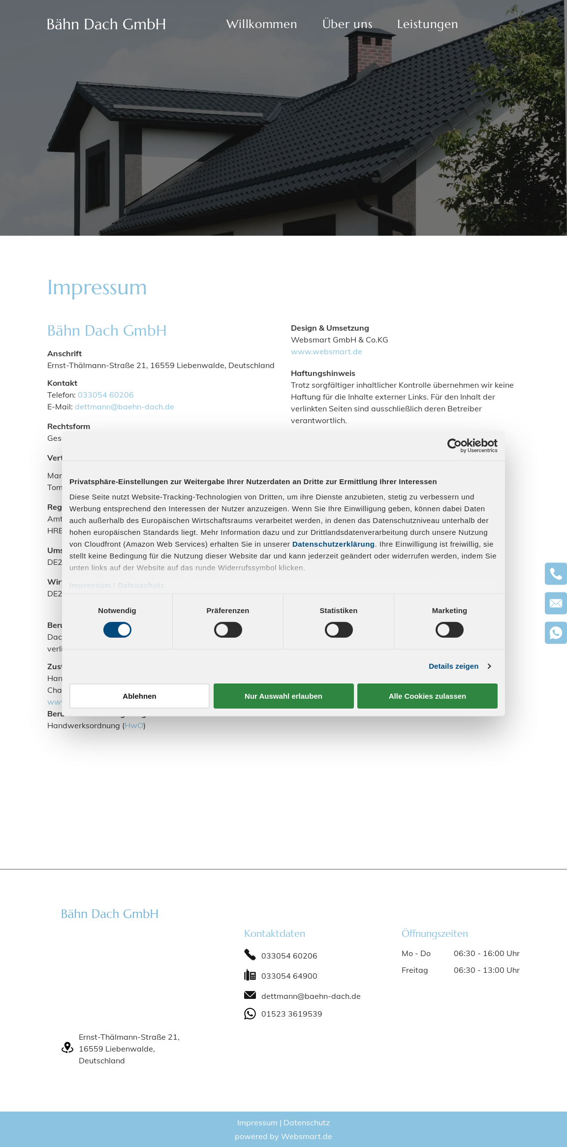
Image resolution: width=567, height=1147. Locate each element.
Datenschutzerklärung (333, 544)
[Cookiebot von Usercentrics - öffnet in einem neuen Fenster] (454, 445)
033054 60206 (106, 395)
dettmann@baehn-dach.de (124, 406)
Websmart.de (306, 1136)
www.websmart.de (326, 351)
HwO (134, 725)
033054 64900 (289, 976)
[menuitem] (262, 24)
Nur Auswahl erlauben (283, 696)
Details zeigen (453, 666)
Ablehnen (139, 696)
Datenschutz (141, 585)
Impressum (90, 585)
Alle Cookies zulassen (428, 696)
